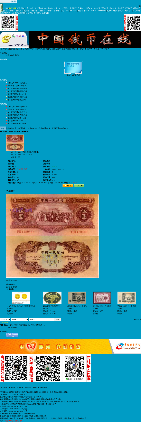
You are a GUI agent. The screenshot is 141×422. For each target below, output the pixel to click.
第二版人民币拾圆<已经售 (17, 88)
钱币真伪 (89, 8)
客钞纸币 (37, 13)
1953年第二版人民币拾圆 (17, 86)
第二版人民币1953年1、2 (17, 121)
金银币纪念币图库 (18, 13)
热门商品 (3, 80)
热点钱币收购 (112, 11)
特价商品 (3, 59)
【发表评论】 (5, 323)
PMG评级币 (104, 49)
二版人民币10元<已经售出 (17, 83)
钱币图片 (65, 8)
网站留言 (19, 11)
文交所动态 (29, 8)
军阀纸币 (104, 8)
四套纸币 (57, 11)
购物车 (26, 11)
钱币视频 (45, 13)
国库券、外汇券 (93, 49)
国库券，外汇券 (90, 11)
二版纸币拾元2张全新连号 (77, 306)
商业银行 (81, 8)
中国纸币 (73, 8)
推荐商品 (3, 104)
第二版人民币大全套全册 (126, 306)
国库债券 (112, 8)
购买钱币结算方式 (125, 11)
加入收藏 (12, 388)
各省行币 (83, 49)
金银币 (64, 49)
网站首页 (4, 8)
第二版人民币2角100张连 (17, 94)
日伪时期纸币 (73, 49)
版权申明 (36, 388)
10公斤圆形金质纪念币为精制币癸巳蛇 (21, 306)
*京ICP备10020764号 (7, 392)
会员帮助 (29, 13)
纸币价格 (20, 8)
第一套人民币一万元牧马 (102, 306)
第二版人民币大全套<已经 (17, 97)
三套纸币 (49, 11)
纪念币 (80, 11)
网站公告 (43, 388)
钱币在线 (21, 128)
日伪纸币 (3, 11)
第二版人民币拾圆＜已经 (17, 118)
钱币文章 (57, 8)
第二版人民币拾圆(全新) (17, 100)
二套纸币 (41, 11)
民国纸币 (128, 8)
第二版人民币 (54, 128)
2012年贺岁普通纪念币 (51, 306)
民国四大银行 (46, 49)
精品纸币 (136, 8)
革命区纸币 (101, 11)
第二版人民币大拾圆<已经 (17, 91)
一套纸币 (34, 11)
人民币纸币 (27, 49)
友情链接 (28, 388)
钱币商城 (12, 8)
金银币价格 (48, 8)
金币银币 (73, 11)
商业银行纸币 (17, 49)
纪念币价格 (39, 8)
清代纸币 (97, 8)
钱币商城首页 (5, 49)
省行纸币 (11, 11)
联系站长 (20, 388)
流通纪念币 (56, 49)
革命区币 (120, 8)
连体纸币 (65, 11)
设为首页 (4, 388)
